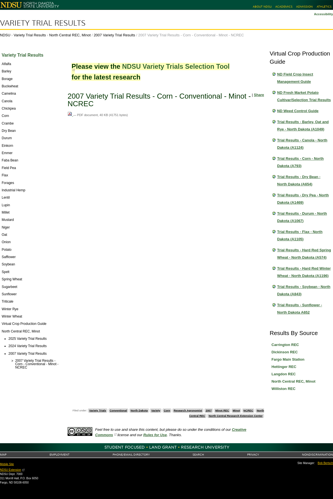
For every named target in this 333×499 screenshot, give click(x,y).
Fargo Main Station (288, 359)
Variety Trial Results (43, 23)
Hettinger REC (284, 367)
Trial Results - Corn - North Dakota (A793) (300, 162)
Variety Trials (97, 410)
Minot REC (222, 410)
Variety (155, 410)
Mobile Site (7, 464)
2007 (208, 410)
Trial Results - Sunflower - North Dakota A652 (299, 308)
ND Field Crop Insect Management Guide (295, 78)
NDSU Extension (10, 469)
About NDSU (262, 6)
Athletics (324, 6)
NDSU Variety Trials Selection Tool (176, 66)
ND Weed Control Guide (298, 111)
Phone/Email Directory (131, 454)
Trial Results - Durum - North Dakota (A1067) (302, 217)
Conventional (118, 410)
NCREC (248, 410)
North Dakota (139, 410)
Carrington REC (285, 345)
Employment (60, 454)
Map (3, 454)
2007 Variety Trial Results (114, 35)
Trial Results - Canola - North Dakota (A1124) (302, 144)
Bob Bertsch (325, 463)
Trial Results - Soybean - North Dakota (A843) (303, 290)
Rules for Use (155, 435)
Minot (236, 410)
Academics (283, 6)
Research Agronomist (188, 410)
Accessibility (323, 14)
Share (259, 95)
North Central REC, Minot (70, 35)
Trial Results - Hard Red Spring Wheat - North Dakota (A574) (304, 254)
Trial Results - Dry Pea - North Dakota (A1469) (303, 199)
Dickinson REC (285, 352)
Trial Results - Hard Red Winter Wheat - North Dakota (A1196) (304, 272)
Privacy (253, 454)
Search (198, 454)
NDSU (5, 35)
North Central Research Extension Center (236, 415)
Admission (304, 6)
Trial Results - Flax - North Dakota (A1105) (300, 235)
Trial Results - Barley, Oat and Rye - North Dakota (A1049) (303, 125)
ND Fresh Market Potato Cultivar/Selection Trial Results (304, 96)
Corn (167, 410)
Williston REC (284, 389)
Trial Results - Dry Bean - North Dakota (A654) (299, 180)
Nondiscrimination (317, 454)
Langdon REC (284, 374)
